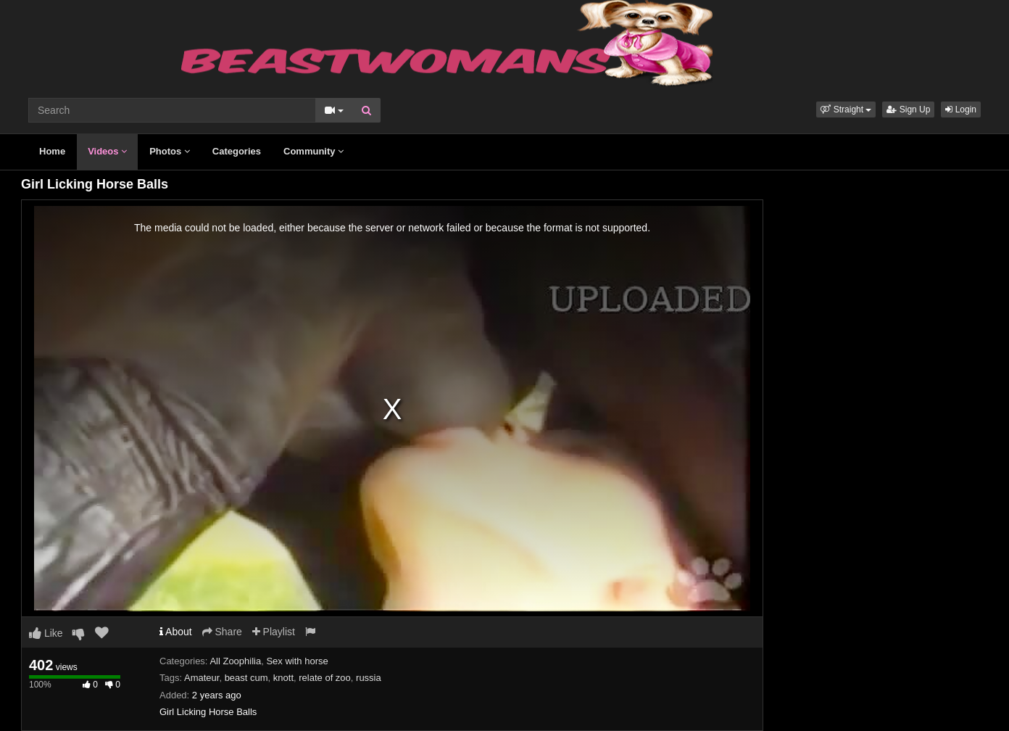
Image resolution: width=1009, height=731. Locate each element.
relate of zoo (325, 677)
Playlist (273, 631)
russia (368, 677)
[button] (846, 109)
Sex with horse (297, 661)
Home (52, 151)
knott (283, 677)
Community (313, 151)
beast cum (246, 677)
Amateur (201, 677)
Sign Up (908, 109)
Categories (236, 151)
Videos (107, 151)
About (175, 631)
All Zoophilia (235, 661)
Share (222, 631)
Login (960, 109)
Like (46, 633)
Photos (169, 151)
